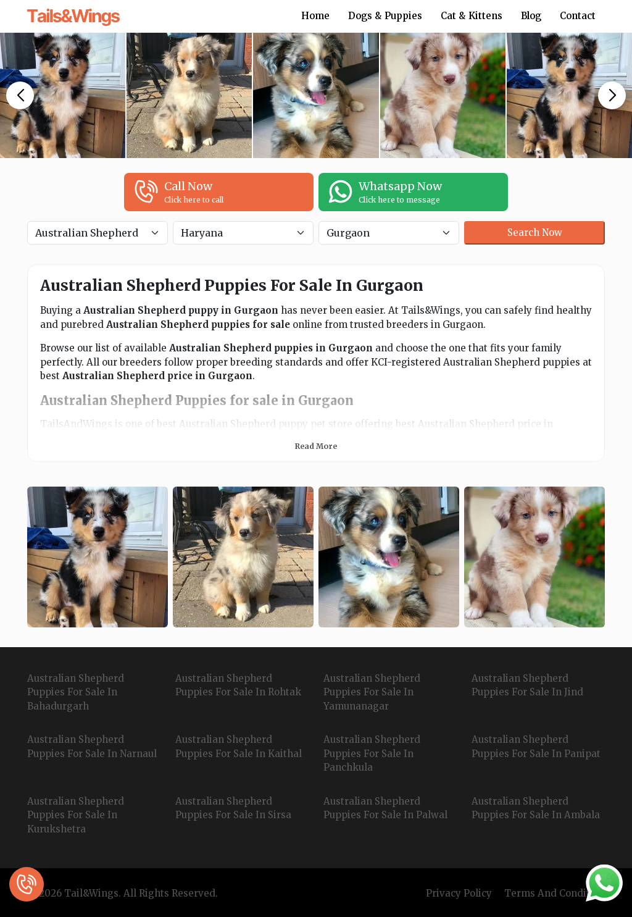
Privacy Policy (459, 893)
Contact (578, 16)
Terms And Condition (554, 893)
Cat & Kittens (471, 16)
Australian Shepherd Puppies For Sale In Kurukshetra (75, 815)
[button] (20, 95)
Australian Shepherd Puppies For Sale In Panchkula (371, 753)
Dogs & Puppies (385, 16)
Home (315, 16)
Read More (316, 446)
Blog (531, 16)
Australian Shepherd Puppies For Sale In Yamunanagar (371, 692)
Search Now (534, 232)
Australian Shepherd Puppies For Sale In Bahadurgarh (75, 692)
